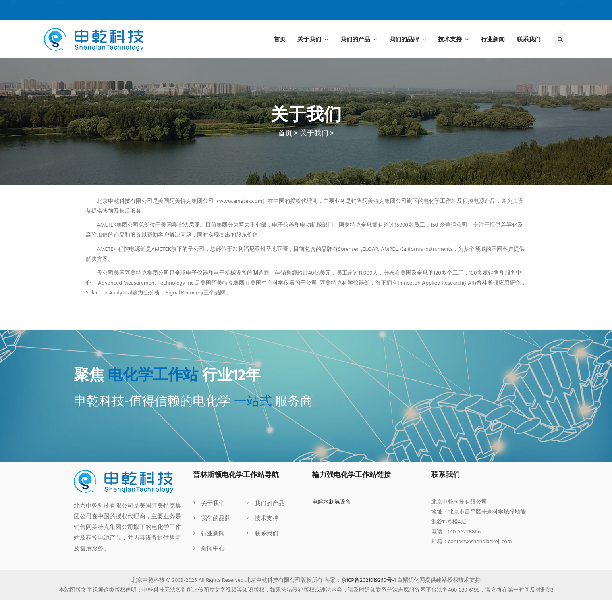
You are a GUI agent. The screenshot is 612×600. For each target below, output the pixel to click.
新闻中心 (213, 549)
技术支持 (450, 39)
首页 (280, 39)
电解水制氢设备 (331, 502)
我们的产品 (355, 39)
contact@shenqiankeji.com (47, 10)
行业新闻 (493, 39)
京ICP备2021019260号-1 (368, 580)
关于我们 (309, 39)
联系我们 (529, 39)
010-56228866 (580, 10)
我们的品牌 (404, 39)
